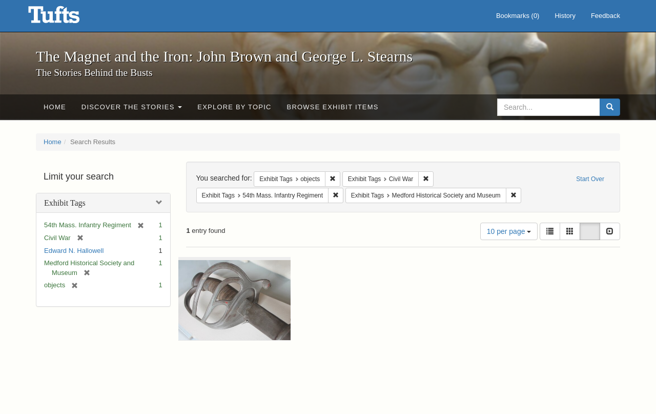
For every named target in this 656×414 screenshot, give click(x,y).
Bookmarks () (518, 15)
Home (55, 107)
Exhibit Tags (65, 203)
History (565, 15)
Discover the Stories (131, 107)
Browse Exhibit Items (333, 107)
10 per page (509, 231)
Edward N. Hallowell (74, 250)
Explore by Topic (234, 107)
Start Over (590, 179)
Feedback (605, 15)
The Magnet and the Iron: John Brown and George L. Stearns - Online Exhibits (66, 18)
